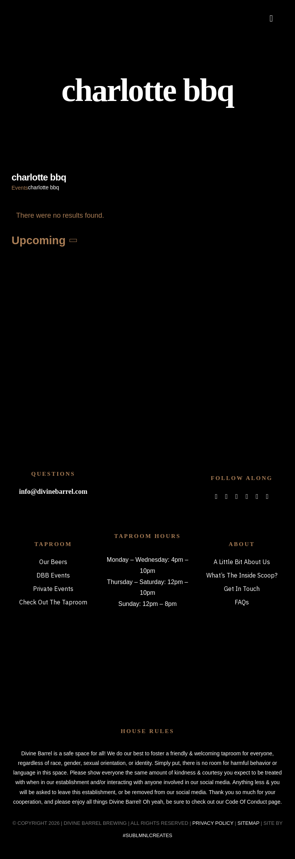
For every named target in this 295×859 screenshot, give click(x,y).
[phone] (267, 496)
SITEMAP (248, 823)
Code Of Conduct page (252, 802)
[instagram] (236, 496)
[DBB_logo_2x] (48, 9)
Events (20, 188)
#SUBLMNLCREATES (147, 835)
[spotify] (246, 496)
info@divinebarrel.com (53, 491)
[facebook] (216, 496)
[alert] (147, 215)
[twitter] (226, 496)
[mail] (257, 496)
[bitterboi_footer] (148, 465)
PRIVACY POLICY (213, 823)
